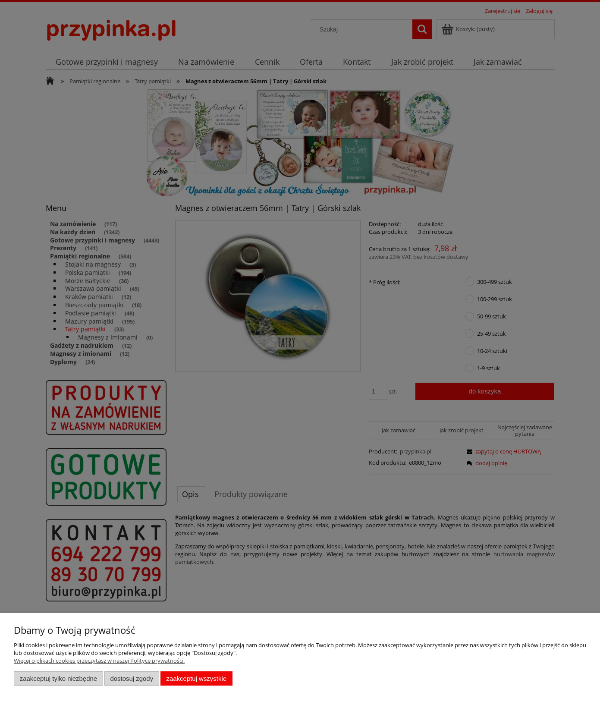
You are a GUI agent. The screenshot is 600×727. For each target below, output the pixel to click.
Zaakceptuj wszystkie (196, 678)
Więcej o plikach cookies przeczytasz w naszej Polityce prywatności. (99, 660)
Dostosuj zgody (131, 678)
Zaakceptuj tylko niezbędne (58, 678)
